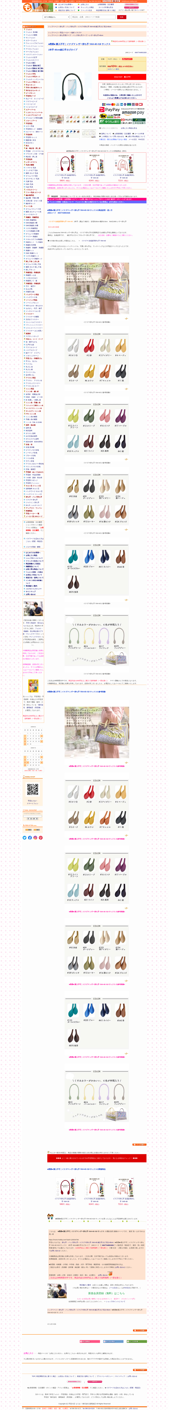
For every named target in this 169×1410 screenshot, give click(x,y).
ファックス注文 (86, 10)
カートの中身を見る (106, 7)
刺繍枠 (34, 248)
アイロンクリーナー (33, 383)
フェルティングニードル (35, 79)
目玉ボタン (30, 143)
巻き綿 (39, 477)
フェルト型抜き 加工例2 (34, 71)
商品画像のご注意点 (33, 564)
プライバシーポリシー (105, 1376)
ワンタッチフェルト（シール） (35, 46)
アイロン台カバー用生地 (35, 464)
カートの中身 (139, 134)
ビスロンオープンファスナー (34, 328)
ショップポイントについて (34, 558)
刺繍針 (33, 397)
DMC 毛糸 (29, 184)
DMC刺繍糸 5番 (31, 223)
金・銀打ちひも (31, 342)
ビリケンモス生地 (32, 450)
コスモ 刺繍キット (32, 256)
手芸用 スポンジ (32, 480)
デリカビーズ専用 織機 (34, 118)
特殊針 (28, 397)
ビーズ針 (40, 397)
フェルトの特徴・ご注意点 (34, 572)
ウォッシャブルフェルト (35, 43)
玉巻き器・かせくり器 (34, 201)
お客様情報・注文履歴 (106, 4)
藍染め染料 (29, 441)
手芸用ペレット (31, 137)
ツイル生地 (30, 458)
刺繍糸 (26, 631)
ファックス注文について (35, 561)
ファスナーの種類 (32, 317)
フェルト (38, 628)
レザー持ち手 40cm (96, 35)
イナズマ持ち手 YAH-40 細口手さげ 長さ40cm (96, 1242)
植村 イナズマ (76, 32)
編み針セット (31, 203)
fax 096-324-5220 (89, 1408)
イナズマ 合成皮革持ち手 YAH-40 (94, 241)
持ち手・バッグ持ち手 (70, 1242)
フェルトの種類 (31, 35)
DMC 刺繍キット (32, 253)
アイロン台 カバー (32, 386)
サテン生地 (30, 461)
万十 (27, 286)
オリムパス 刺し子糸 (33, 264)
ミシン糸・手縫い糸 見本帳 (34, 422)
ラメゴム (29, 364)
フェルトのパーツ (32, 60)
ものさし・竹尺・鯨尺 (34, 308)
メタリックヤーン (32, 356)
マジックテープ (31, 634)
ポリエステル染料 (32, 439)
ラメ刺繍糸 (39, 242)
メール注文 (133, 139)
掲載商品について (32, 566)
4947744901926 (140, 52)
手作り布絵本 (31, 623)
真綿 (34, 477)
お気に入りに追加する (108, 128)
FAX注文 (141, 139)
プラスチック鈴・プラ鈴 (35, 154)
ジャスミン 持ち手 (32, 502)
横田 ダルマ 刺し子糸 (33, 267)
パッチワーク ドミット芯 (34, 494)
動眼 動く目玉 (31, 140)
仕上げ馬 (29, 289)
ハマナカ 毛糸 (31, 168)
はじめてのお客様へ (65, 4)
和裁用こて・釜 (31, 281)
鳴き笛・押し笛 (31, 157)
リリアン (37, 353)
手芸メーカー (64, 32)
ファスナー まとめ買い (34, 331)
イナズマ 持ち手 (32, 500)
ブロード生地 (31, 455)
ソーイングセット (32, 303)
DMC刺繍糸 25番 (32, 225)
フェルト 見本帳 (32, 32)
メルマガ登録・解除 (33, 547)
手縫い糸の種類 (31, 419)
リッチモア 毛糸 (32, 170)
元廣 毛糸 (29, 181)
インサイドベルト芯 (33, 311)
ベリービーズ (31, 104)
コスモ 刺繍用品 (32, 228)
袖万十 (33, 286)
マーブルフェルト (32, 52)
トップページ (53, 32)
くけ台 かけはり (32, 278)
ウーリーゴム (31, 372)
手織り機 (35, 198)
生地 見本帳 (30, 447)
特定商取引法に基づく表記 (106, 10)
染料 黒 (28, 428)
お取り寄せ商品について (35, 569)
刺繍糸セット (30, 242)
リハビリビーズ (31, 107)
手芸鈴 (28, 151)
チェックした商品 (87, 7)
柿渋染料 (29, 430)
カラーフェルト (31, 40)
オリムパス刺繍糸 (32, 234)
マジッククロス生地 (33, 466)
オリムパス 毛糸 (32, 176)
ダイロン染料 (31, 433)
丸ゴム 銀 (29, 369)
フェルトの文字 (31, 57)
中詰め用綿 (36, 475)
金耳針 (28, 394)
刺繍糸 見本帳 (31, 245)
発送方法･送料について (66, 10)
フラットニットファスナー (34, 325)
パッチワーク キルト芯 (34, 491)
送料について (106, 134)
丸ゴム (34, 361)
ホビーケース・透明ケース (34, 132)
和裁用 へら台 (31, 275)
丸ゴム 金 (29, 367)
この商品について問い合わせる (112, 136)
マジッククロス (35, 637)
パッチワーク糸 (31, 297)
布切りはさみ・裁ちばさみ (34, 305)
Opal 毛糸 (29, 187)
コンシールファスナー (34, 322)
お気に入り (85, 4)
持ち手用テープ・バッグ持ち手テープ (73, 35)
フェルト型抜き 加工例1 (34, 68)
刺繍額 (41, 248)
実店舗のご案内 (31, 586)
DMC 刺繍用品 (31, 220)
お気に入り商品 (31, 555)
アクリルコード (31, 347)
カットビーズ (39, 99)
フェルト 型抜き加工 (33, 65)
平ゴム (28, 361)
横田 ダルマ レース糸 (33, 212)
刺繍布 (28, 248)
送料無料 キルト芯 (32, 488)
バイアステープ (31, 350)
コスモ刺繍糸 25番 (32, 231)
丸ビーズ (29, 99)
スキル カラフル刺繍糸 (34, 239)
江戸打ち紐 (30, 345)
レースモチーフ (31, 214)
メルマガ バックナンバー (34, 589)
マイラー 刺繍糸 (32, 236)
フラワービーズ (31, 101)
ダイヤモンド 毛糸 (32, 179)
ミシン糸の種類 (31, 417)
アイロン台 (38, 380)
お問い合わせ (31, 594)
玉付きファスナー (32, 319)
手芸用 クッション (32, 483)
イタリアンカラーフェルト (34, 54)
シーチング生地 (31, 453)
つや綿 (28, 477)
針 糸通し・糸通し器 (33, 400)
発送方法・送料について (35, 578)
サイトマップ (31, 591)
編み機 (28, 198)
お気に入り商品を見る (129, 128)
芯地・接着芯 (31, 469)
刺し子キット (31, 270)
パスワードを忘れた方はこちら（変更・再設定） (124, 1388)
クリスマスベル (38, 151)
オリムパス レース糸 (33, 209)
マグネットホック (32, 336)
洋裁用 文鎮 (30, 292)
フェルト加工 (31, 63)
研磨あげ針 (36, 394)
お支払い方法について (66, 7)
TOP (33, 1376)
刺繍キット (30, 250)
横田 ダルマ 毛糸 (32, 173)
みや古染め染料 (31, 436)
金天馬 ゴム (30, 375)
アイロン (29, 380)
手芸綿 (28, 475)
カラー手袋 (30, 126)
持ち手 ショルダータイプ (34, 505)
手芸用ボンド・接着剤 (34, 129)
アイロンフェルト (32, 49)
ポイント (138, 10)
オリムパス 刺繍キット (34, 259)
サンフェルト (31, 38)
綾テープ (29, 353)
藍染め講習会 (38, 441)
